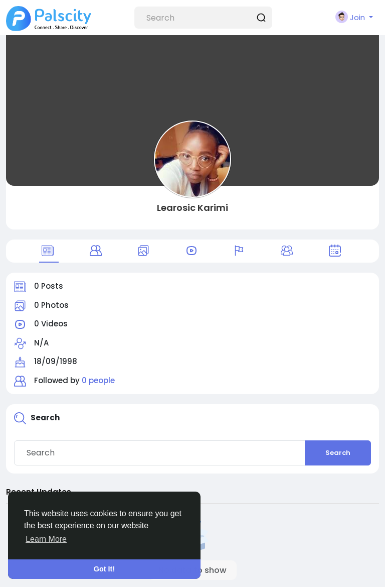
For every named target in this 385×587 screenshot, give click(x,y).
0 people (98, 380)
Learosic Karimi (192, 207)
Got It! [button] (104, 569)
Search (337, 452)
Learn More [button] (46, 539)
